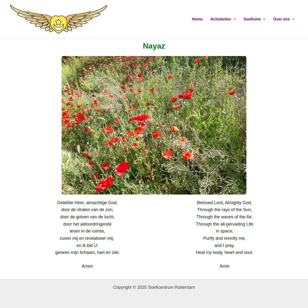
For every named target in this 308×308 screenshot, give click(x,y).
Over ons (284, 19)
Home (197, 19)
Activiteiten (223, 19)
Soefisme (254, 19)
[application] (233, 19)
